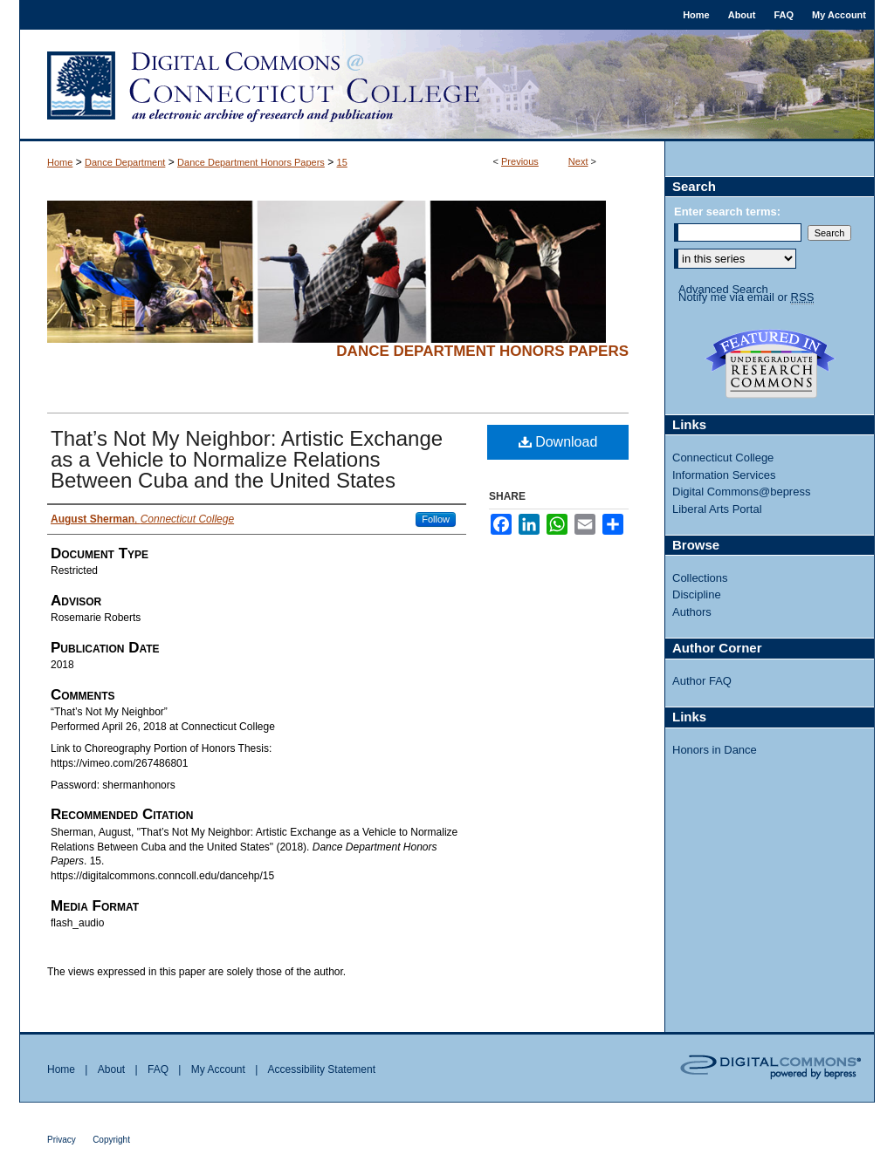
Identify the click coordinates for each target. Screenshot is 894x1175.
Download (558, 441)
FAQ (158, 1069)
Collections (700, 577)
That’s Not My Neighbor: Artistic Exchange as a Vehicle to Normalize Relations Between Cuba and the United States (247, 459)
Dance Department (125, 162)
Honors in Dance (714, 749)
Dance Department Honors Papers (251, 162)
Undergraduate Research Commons (770, 363)
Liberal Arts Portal (717, 509)
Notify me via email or (746, 297)
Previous (520, 161)
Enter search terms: (727, 211)
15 (342, 162)
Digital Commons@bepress (741, 491)
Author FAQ (702, 680)
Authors (692, 611)
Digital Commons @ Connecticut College (447, 85)
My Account (218, 1069)
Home (59, 162)
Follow (436, 519)
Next (578, 161)
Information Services (724, 475)
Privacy (61, 1139)
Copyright (111, 1139)
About (111, 1069)
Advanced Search (723, 289)
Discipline (696, 594)
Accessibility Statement (321, 1069)
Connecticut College (723, 457)
